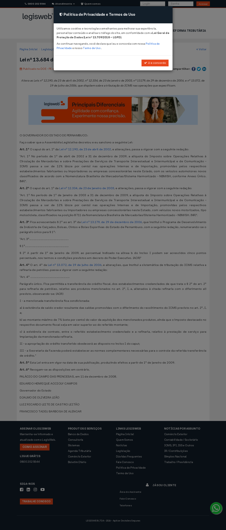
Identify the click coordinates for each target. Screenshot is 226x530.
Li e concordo (155, 63)
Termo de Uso (92, 48)
